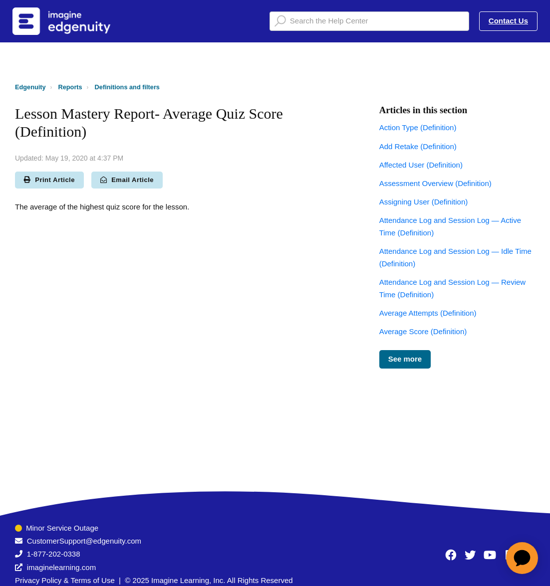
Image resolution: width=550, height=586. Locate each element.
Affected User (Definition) (421, 165)
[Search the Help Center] (369, 21)
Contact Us (508, 20)
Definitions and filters (127, 87)
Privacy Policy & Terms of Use (65, 580)
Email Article (127, 180)
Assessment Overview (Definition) (435, 183)
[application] (522, 558)
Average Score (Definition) (423, 331)
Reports (70, 87)
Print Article (49, 180)
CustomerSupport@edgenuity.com (84, 541)
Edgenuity (30, 87)
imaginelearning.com (61, 567)
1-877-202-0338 (53, 554)
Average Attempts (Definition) (428, 313)
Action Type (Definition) (418, 127)
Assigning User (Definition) (423, 201)
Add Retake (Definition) (418, 146)
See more (405, 359)
